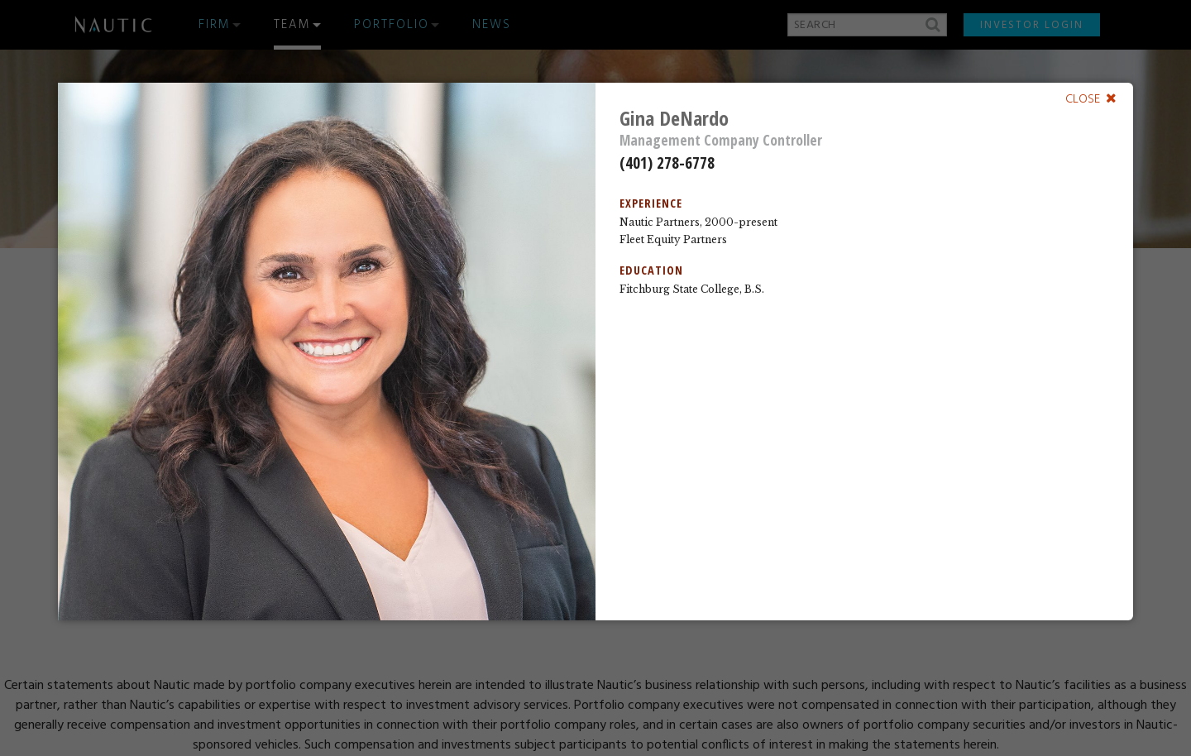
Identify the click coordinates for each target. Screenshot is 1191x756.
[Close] (1091, 98)
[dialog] (595, 351)
